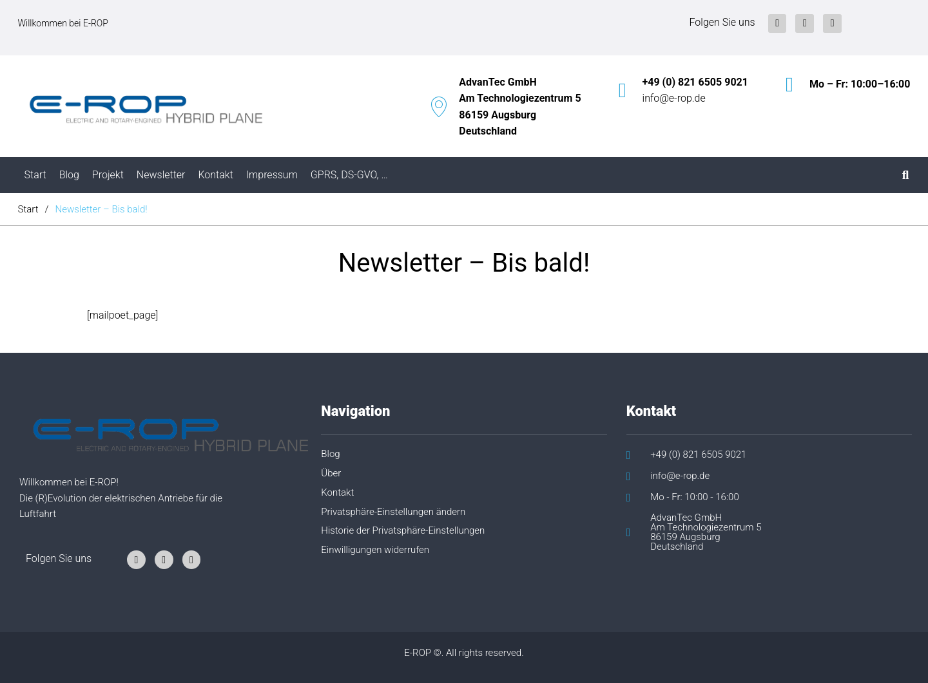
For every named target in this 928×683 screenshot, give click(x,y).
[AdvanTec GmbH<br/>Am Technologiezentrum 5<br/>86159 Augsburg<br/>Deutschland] (439, 107)
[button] (456, 517)
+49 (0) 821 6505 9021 (695, 82)
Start (28, 209)
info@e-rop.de (674, 98)
